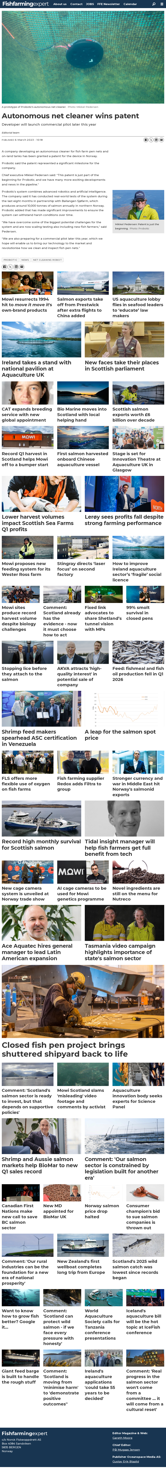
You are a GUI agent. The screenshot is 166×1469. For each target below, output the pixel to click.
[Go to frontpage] (26, 4)
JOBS (90, 4)
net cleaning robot (47, 260)
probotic (10, 260)
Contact (76, 4)
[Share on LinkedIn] (156, 139)
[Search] (154, 4)
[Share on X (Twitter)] (151, 139)
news (25, 260)
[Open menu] (162, 4)
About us (60, 4)
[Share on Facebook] (145, 139)
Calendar (130, 4)
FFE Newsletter (108, 4)
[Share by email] (161, 139)
